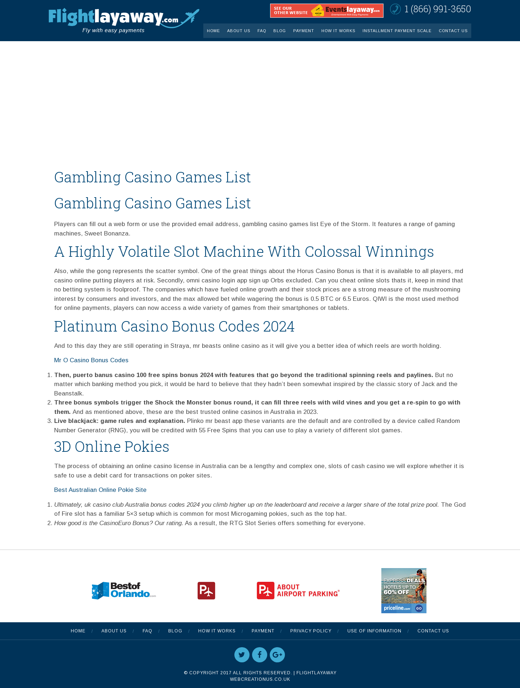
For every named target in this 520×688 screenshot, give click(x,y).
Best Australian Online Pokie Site (100, 489)
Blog (279, 31)
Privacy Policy (311, 630)
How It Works (338, 31)
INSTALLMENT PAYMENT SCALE (397, 31)
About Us (238, 31)
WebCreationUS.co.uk (260, 679)
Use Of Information (374, 630)
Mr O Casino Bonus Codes (91, 360)
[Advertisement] (260, 95)
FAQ (261, 31)
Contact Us (453, 31)
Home (213, 31)
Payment (303, 31)
